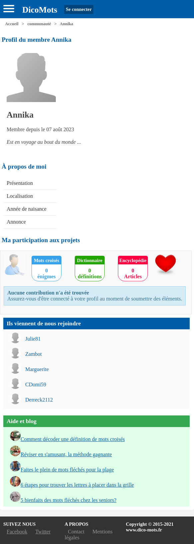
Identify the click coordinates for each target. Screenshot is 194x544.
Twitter (42, 531)
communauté (39, 24)
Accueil (12, 24)
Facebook (17, 531)
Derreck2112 (39, 400)
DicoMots (39, 10)
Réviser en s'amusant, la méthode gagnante (66, 454)
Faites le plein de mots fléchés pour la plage (67, 469)
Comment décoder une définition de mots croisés (73, 439)
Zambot (33, 354)
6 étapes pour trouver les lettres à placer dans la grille (77, 485)
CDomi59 (35, 384)
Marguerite (37, 369)
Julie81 (33, 339)
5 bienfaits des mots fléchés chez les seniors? (68, 500)
